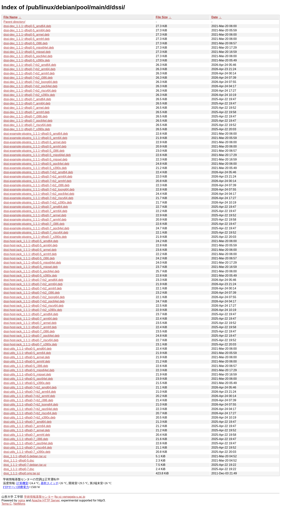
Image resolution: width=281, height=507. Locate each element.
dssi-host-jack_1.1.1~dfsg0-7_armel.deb (30, 322)
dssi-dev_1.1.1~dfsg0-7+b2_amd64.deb (30, 64)
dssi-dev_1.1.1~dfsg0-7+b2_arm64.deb (29, 69)
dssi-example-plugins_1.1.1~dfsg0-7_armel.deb (35, 215)
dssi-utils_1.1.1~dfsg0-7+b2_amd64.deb (30, 387)
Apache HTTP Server (46, 500)
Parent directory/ (14, 21)
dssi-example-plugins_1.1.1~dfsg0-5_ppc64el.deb (36, 163)
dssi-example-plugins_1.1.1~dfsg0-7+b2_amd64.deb (38, 172)
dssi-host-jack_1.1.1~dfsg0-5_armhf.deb (30, 254)
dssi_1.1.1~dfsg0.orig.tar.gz (22, 473)
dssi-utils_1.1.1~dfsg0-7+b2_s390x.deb (29, 417)
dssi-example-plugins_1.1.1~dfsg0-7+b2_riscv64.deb (38, 198)
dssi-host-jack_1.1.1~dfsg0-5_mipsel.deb (31, 266)
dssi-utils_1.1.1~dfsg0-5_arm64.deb (27, 353)
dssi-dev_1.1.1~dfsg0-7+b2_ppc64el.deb (30, 86)
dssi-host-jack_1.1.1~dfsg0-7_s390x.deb (30, 344)
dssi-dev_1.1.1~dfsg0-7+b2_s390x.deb (29, 94)
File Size (162, 17)
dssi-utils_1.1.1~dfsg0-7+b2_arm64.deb (30, 391)
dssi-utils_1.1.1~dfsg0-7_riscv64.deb (28, 447)
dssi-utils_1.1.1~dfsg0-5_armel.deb (27, 357)
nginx (21, 500)
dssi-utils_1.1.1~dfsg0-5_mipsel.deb (27, 374)
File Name (11, 17)
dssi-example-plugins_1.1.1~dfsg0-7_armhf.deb (35, 219)
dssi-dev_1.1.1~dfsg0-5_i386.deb (26, 43)
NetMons (19, 503)
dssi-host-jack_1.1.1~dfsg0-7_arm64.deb (30, 318)
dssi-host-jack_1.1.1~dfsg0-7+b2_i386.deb (32, 292)
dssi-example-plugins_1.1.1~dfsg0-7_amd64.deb (36, 206)
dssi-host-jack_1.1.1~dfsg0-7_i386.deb (29, 331)
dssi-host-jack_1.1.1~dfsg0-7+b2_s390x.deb (33, 309)
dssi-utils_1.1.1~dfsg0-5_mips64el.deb (29, 370)
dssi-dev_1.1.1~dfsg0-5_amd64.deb (27, 26)
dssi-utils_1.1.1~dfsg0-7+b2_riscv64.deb (30, 413)
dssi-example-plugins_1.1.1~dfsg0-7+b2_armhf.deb (38, 181)
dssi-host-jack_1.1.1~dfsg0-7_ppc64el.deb (31, 335)
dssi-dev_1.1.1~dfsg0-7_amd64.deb (27, 99)
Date (214, 17)
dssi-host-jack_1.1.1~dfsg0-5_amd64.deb (31, 241)
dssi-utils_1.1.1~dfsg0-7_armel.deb (27, 430)
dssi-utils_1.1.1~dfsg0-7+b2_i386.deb (28, 400)
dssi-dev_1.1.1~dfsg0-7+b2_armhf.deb (29, 73)
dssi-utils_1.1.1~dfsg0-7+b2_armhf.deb (29, 396)
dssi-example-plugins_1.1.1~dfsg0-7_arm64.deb (35, 211)
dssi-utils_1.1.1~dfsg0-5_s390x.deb (27, 383)
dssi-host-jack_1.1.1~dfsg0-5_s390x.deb (30, 275)
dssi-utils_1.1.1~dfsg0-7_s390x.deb (27, 451)
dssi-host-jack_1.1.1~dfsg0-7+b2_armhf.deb (33, 288)
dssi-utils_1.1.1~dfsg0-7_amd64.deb (27, 421)
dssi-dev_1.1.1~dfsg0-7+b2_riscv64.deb (30, 90)
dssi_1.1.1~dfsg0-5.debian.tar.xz (25, 456)
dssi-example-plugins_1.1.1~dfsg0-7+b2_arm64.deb (38, 176)
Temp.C (6, 503)
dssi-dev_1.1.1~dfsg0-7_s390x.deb (27, 129)
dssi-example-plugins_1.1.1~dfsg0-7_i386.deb (34, 223)
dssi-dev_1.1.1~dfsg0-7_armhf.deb (27, 112)
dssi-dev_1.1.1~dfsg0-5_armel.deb (26, 34)
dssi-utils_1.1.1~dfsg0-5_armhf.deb (27, 361)
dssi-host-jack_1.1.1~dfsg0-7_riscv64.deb (31, 340)
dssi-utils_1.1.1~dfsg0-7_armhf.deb (27, 434)
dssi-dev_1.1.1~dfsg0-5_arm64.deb (27, 30)
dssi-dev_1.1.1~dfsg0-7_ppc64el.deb (28, 120)
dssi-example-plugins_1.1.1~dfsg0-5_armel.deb (35, 142)
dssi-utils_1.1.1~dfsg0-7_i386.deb (26, 439)
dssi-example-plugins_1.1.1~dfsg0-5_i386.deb (34, 150)
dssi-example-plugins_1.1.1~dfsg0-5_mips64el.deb (37, 155)
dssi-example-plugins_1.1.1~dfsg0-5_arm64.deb (35, 138)
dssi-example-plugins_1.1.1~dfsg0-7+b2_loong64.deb (39, 189)
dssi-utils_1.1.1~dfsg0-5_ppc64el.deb (28, 378)
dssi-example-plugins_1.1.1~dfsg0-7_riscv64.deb (36, 232)
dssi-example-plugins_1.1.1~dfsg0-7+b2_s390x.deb (38, 202)
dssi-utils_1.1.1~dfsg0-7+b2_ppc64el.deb (31, 409)
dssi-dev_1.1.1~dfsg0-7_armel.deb (26, 107)
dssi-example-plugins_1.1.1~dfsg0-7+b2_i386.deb (36, 185)
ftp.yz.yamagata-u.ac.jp (69, 496)
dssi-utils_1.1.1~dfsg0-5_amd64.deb (27, 348)
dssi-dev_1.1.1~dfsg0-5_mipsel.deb (27, 51)
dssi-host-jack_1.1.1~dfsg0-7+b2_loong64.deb (34, 297)
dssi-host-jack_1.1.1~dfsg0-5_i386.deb (29, 258)
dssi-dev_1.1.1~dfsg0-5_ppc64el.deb (28, 56)
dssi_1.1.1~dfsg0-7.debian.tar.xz (25, 464)
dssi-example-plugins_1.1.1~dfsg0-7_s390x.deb (35, 236)
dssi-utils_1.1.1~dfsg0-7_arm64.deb (27, 426)
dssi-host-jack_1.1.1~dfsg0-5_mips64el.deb (32, 262)
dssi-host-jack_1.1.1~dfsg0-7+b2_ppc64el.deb (34, 301)
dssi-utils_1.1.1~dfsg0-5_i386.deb (26, 365)
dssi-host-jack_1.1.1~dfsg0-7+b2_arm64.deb (33, 284)
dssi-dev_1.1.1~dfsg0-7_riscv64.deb (27, 125)
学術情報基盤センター (39, 496)
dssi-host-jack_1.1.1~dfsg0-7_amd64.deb (31, 314)
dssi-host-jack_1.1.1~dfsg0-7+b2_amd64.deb (33, 279)
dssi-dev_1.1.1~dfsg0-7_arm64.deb (27, 103)
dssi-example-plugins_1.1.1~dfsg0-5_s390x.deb (35, 168)
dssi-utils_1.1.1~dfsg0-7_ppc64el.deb (28, 443)
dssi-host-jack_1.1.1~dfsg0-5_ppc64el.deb (31, 271)
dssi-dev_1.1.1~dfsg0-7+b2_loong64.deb (31, 81)
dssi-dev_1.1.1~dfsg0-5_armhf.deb (27, 38)
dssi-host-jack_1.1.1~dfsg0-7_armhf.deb (30, 327)
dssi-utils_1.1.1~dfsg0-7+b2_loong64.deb (31, 404)
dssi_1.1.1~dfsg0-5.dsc (19, 460)
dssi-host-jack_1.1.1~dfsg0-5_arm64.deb (30, 245)
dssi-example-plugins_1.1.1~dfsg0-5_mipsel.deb (35, 159)
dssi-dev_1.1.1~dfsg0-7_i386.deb (26, 116)
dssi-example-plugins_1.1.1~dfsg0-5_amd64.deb (36, 133)
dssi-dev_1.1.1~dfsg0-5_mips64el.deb (29, 47)
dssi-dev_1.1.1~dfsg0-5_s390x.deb (27, 60)
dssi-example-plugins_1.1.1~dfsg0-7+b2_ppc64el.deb (39, 193)
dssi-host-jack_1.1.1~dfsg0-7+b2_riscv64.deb (34, 305)
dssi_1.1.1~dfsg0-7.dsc (19, 469)
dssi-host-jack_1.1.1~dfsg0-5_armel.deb (30, 249)
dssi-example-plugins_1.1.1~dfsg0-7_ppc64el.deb (36, 228)
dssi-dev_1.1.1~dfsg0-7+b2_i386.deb (28, 77)
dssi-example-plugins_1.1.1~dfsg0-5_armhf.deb (35, 146)
